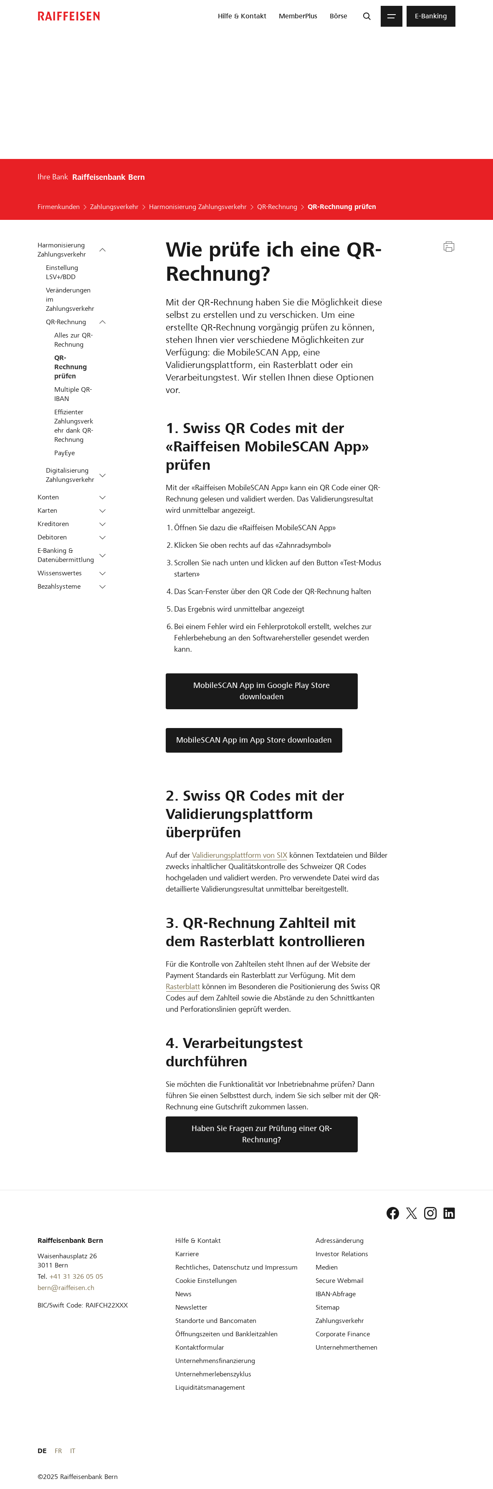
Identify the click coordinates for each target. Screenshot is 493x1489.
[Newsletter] (191, 1307)
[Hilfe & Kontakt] (198, 1241)
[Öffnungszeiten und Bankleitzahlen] (226, 1334)
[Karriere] (187, 1254)
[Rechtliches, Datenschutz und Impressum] (236, 1267)
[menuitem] (242, 16)
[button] (102, 250)
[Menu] (391, 16)
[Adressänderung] (340, 1241)
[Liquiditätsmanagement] (210, 1387)
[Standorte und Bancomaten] (215, 1321)
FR (438, 1451)
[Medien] (327, 1267)
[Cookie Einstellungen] (206, 1281)
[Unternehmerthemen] (346, 1347)
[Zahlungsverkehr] (340, 1321)
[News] (183, 1294)
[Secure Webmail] (340, 1281)
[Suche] (366, 16)
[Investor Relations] (342, 1254)
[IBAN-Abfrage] (336, 1294)
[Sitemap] (327, 1307)
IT (452, 1451)
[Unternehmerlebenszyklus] (213, 1374)
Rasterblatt (183, 986)
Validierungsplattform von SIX (239, 855)
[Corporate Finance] (343, 1334)
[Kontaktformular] (199, 1347)
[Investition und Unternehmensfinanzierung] (215, 1361)
